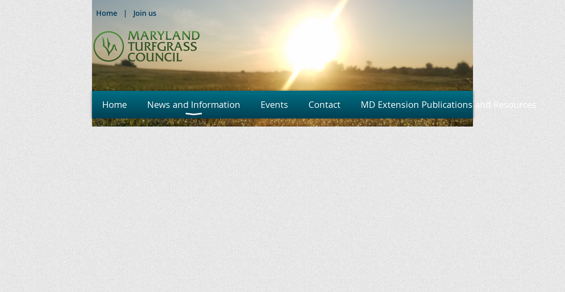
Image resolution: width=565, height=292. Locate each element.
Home (106, 13)
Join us (144, 13)
